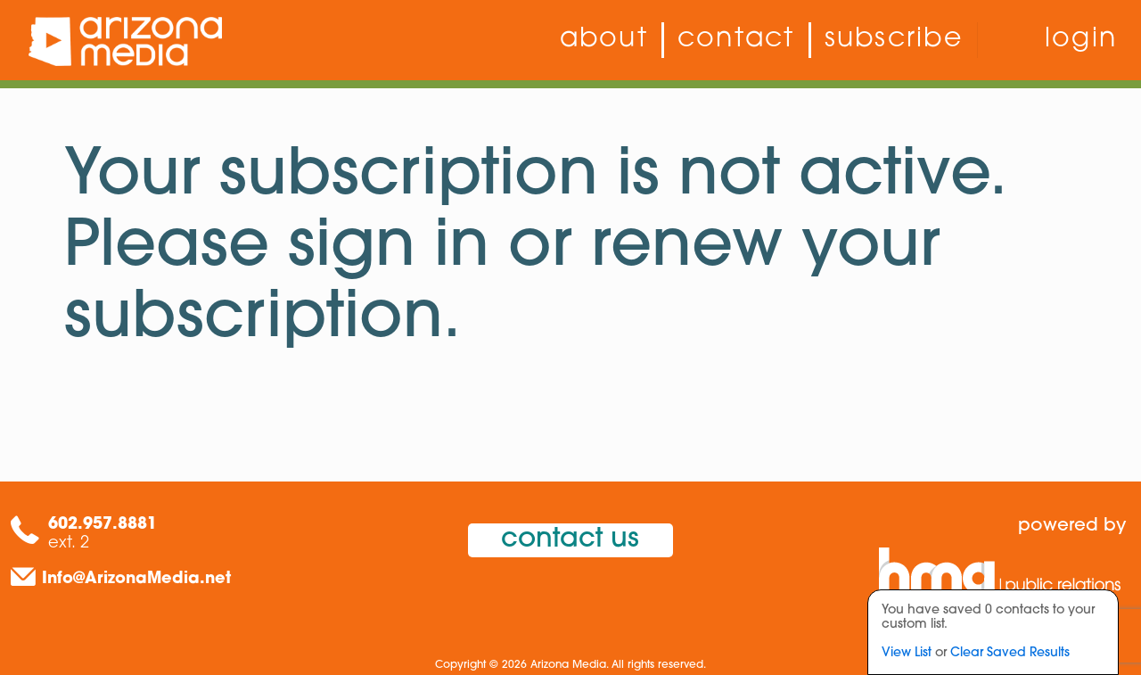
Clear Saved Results (1010, 653)
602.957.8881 (102, 524)
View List (907, 653)
